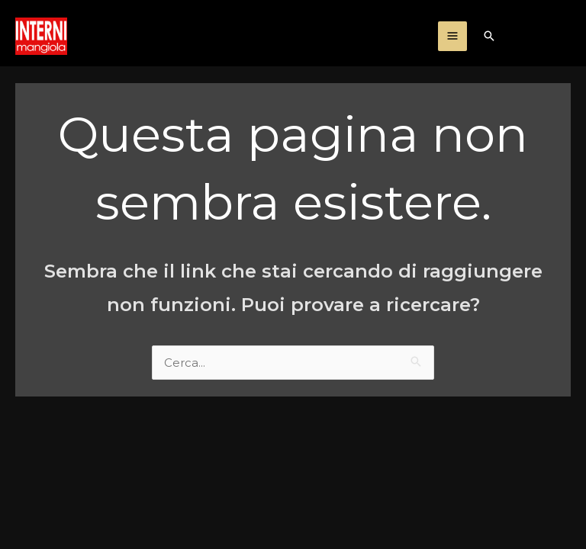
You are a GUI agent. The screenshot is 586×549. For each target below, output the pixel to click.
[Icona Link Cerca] (489, 36)
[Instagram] (532, 37)
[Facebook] (564, 37)
